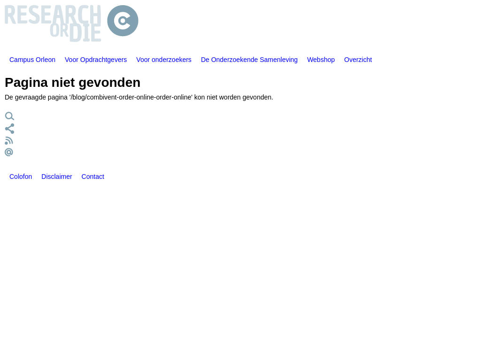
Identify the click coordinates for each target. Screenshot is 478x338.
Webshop (321, 59)
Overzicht (358, 59)
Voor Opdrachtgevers (96, 59)
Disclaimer (56, 176)
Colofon (20, 176)
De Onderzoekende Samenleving (249, 59)
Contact (93, 176)
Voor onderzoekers (164, 59)
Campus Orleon (32, 59)
